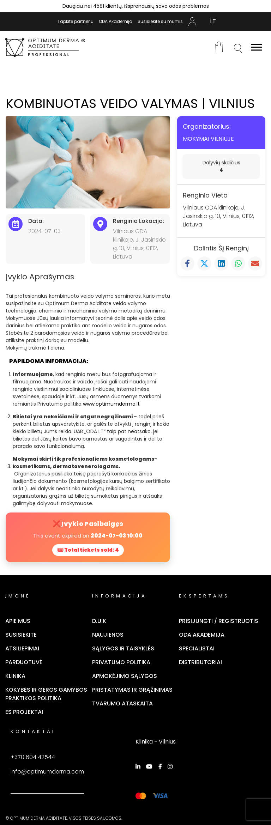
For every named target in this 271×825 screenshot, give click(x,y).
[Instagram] (171, 766)
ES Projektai (24, 712)
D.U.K (99, 621)
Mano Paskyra (192, 21)
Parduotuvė (23, 662)
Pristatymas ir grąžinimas (132, 690)
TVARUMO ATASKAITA (122, 703)
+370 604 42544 (33, 757)
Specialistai (197, 648)
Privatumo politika (121, 662)
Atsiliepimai (22, 648)
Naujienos (108, 635)
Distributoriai (200, 662)
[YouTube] (150, 766)
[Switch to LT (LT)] (212, 21)
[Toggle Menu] (256, 47)
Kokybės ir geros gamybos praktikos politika (46, 694)
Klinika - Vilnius (156, 742)
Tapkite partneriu (76, 21)
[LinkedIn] (139, 766)
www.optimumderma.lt (111, 403)
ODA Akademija (115, 21)
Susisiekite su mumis (160, 21)
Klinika (15, 676)
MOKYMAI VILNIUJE (208, 139)
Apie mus (17, 621)
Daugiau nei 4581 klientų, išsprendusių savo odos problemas (135, 6)
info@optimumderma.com (47, 772)
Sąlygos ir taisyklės (123, 648)
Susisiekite (21, 635)
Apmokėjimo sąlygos (124, 676)
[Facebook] (161, 766)
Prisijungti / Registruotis (218, 621)
